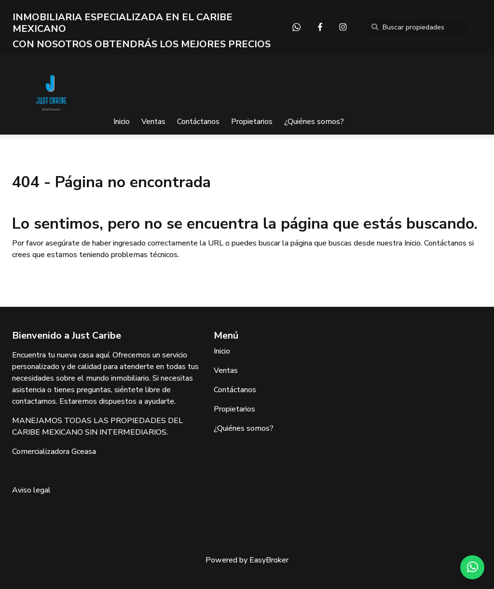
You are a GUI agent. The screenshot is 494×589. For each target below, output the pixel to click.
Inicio (121, 121)
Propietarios (252, 121)
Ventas (153, 121)
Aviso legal (31, 490)
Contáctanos (198, 121)
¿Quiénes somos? (314, 121)
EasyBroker (268, 560)
